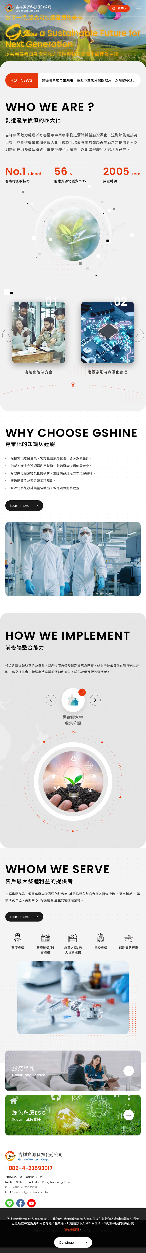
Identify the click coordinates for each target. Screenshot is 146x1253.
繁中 (120, 8)
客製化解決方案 (39, 375)
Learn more (16, 505)
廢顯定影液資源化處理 (107, 375)
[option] (73, 36)
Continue (66, 1242)
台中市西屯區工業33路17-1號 (23, 1174)
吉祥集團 (28, 8)
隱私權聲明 (71, 1229)
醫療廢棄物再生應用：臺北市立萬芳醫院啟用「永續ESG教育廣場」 (91, 80)
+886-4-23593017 (29, 1165)
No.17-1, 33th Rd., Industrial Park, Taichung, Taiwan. (40, 1179)
